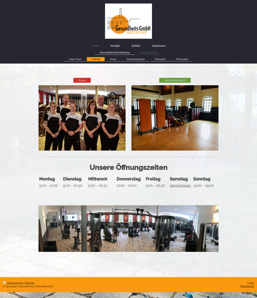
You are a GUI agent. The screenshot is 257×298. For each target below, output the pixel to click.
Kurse (82, 80)
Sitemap (29, 282)
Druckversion (13, 282)
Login (250, 282)
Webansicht (247, 286)
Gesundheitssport (174, 80)
